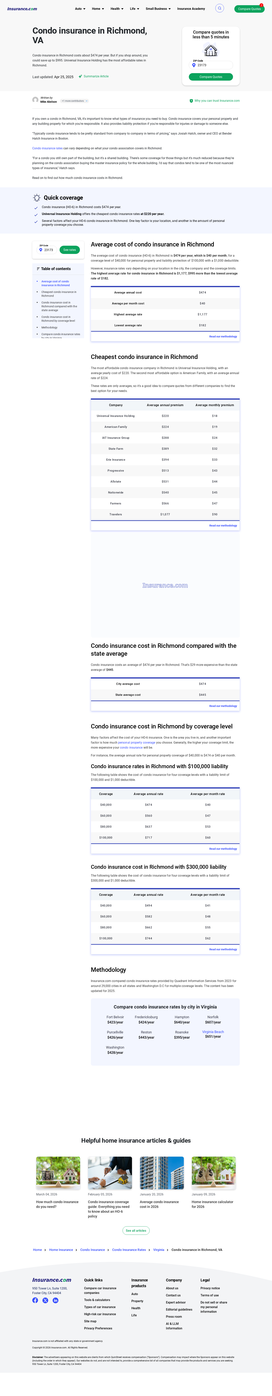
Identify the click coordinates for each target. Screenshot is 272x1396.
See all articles (136, 1230)
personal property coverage (136, 742)
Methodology (49, 327)
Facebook (35, 1300)
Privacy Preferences (98, 1328)
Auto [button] (78, 9)
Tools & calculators (97, 1300)
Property (137, 1301)
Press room (174, 1316)
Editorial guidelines (179, 1309)
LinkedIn (55, 1300)
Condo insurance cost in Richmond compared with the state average (59, 306)
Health (135, 1308)
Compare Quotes (249, 9)
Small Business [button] (156, 9)
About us (172, 1288)
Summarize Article (93, 76)
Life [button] (132, 9)
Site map (90, 1321)
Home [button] (96, 9)
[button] (219, 8)
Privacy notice (210, 1288)
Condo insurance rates (47, 148)
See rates (69, 250)
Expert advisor (176, 1302)
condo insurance (131, 747)
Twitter (45, 1300)
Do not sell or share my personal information (214, 1307)
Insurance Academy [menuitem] (191, 9)
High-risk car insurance (100, 1314)
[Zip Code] (211, 65)
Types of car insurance (100, 1307)
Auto (134, 1294)
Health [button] (115, 9)
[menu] (78, 9)
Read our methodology (223, 336)
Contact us (173, 1295)
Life (134, 1315)
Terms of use (210, 1295)
